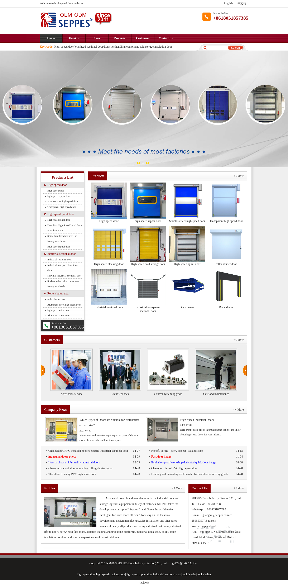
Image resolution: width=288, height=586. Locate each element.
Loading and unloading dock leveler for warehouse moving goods (197, 474)
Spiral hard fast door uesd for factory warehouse (62, 239)
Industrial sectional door (61, 253)
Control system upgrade (168, 394)
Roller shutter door (58, 293)
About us (74, 38)
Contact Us (166, 38)
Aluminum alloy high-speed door (64, 304)
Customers (143, 38)
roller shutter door (56, 299)
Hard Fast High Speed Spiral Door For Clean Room (64, 228)
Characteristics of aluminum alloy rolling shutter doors (94, 468)
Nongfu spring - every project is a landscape (197, 451)
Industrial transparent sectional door (62, 268)
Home (51, 38)
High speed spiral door (60, 214)
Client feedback (120, 394)
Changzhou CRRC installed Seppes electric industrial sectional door (94, 451)
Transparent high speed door (61, 206)
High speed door (57, 184)
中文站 (241, 3)
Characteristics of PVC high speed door (197, 468)
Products (119, 38)
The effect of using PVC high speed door (94, 474)
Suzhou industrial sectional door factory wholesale (63, 284)
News (96, 38)
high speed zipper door (58, 196)
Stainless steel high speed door (62, 201)
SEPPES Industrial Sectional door (64, 275)
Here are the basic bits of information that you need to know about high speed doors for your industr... (194, 427)
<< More (238, 176)
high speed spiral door (58, 310)
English (228, 3)
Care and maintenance (216, 394)
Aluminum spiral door (58, 315)
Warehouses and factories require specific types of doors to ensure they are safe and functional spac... (93, 429)
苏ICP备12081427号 (184, 563)
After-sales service (71, 394)
